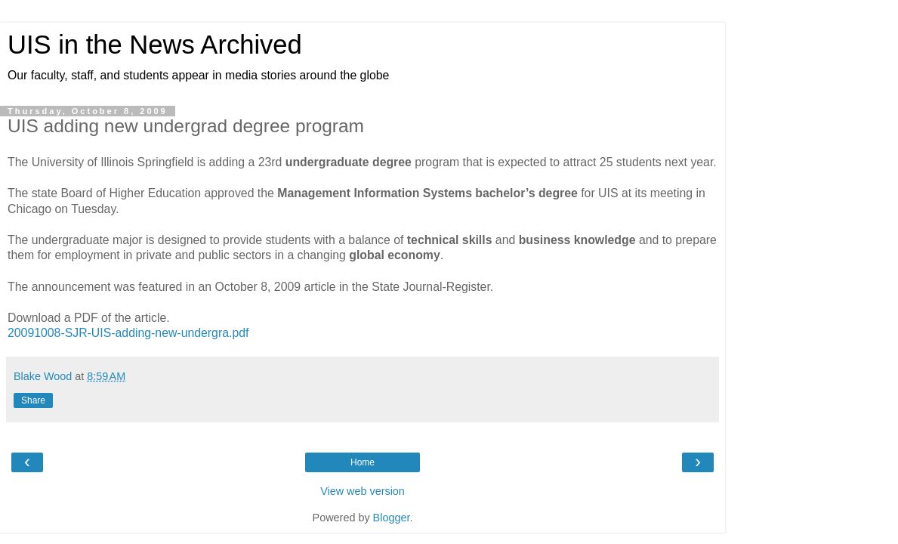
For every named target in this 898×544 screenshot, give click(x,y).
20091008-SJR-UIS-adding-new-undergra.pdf (128, 332)
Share (33, 400)
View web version (362, 491)
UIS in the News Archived (155, 44)
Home (362, 462)
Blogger (391, 518)
